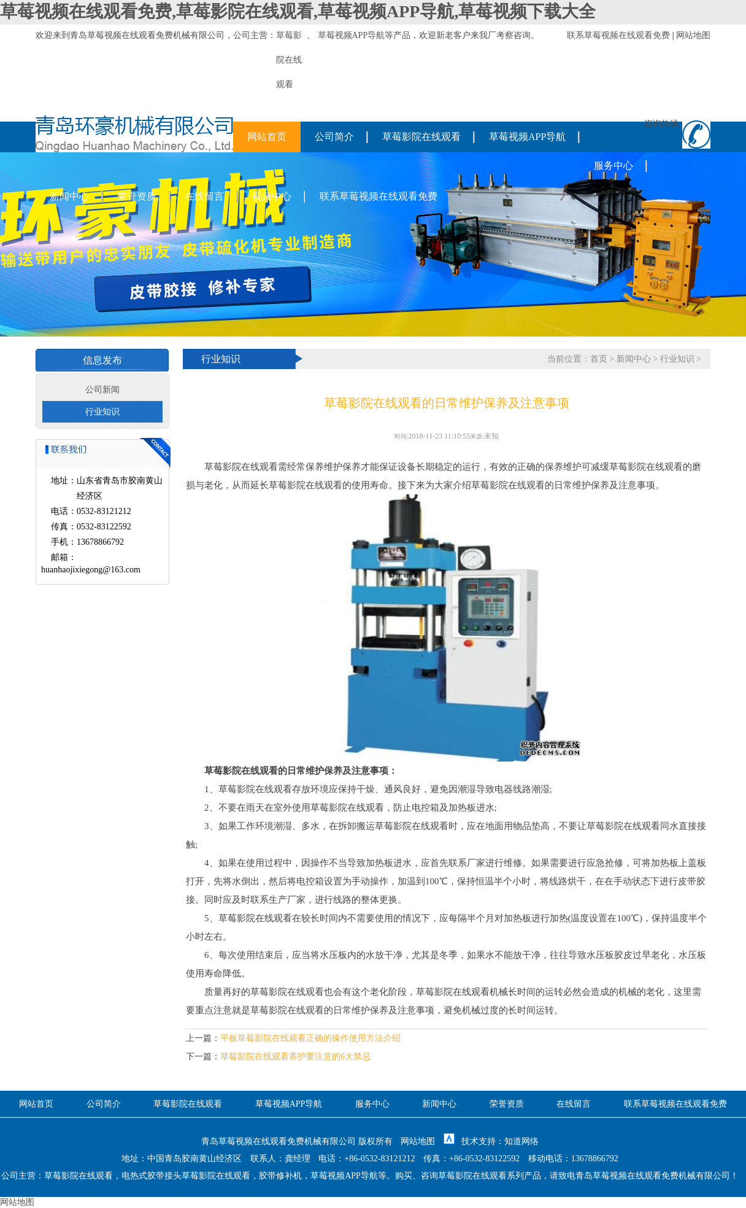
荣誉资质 (136, 196)
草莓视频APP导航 (351, 35)
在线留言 (204, 196)
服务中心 (613, 165)
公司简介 (334, 136)
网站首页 (266, 136)
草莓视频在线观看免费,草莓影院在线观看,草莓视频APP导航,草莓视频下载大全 (298, 11)
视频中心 (271, 196)
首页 (598, 359)
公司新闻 (102, 389)
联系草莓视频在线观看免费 (618, 35)
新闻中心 (69, 196)
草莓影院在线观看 (421, 136)
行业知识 (102, 411)
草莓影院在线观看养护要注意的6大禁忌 (295, 1056)
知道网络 (521, 1141)
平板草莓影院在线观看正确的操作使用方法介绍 (310, 1038)
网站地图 (693, 35)
